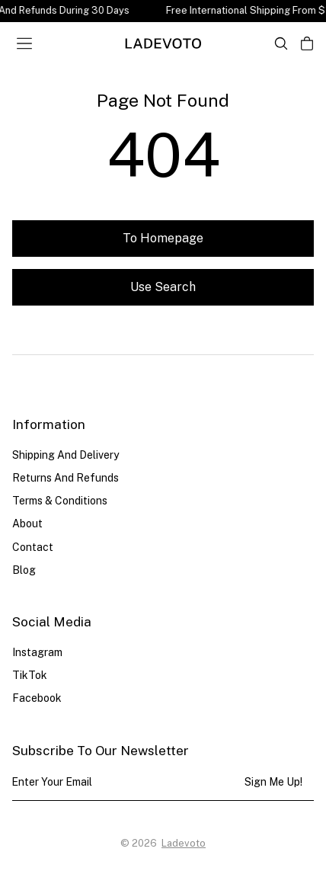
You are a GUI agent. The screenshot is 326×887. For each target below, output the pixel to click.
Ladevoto (183, 843)
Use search (163, 287)
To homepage (163, 238)
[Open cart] (307, 43)
